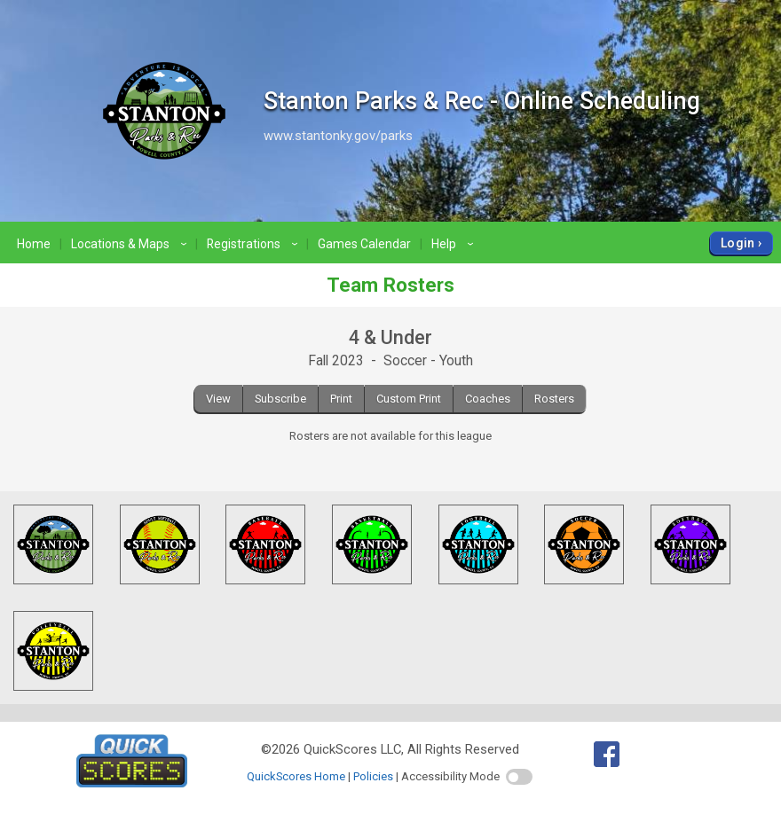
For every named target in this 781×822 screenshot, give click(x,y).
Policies (373, 776)
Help (454, 244)
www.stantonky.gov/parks (338, 136)
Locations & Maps (131, 244)
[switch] (519, 777)
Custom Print (408, 398)
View (218, 398)
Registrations (255, 244)
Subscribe (280, 398)
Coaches (487, 398)
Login (738, 243)
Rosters (554, 398)
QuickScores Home (296, 776)
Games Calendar (364, 244)
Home (34, 244)
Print (341, 398)
